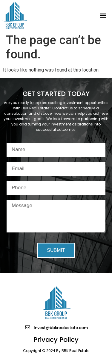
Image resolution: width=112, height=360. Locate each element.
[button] (103, 15)
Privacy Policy (56, 339)
